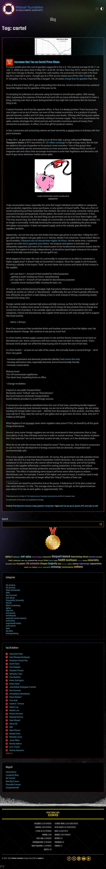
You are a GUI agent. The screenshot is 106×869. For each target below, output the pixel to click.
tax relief (95, 506)
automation (11, 626)
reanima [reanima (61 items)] (75, 564)
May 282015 (9, 62)
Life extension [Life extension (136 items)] (33, 563)
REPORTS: (58, 838)
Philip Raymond (18, 506)
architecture (11, 615)
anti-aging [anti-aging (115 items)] (26, 556)
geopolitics (40, 506)
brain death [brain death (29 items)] (99, 557)
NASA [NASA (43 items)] (59, 564)
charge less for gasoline (76, 78)
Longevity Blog (12, 775)
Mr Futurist (10, 778)
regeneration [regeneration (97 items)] (95, 563)
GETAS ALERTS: (59, 827)
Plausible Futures (13, 784)
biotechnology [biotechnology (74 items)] (76, 557)
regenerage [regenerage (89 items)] (84, 563)
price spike (88, 506)
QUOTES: (46, 849)
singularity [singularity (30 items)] (34, 567)
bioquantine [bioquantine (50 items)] (47, 557)
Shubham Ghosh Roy (18, 660)
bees (8, 628)
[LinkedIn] (79, 858)
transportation (49, 506)
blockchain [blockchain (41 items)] (92, 557)
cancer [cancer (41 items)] (10, 561)
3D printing (10, 585)
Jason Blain (14, 740)
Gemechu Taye (15, 674)
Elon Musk (10, 598)
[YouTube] (84, 858)
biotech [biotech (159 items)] (66, 556)
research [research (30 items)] (26, 567)
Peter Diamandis (13, 590)
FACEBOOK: (37, 823)
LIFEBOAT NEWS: (60, 823)
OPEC (82, 506)
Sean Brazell (14, 720)
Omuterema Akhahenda (19, 694)
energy (34, 506)
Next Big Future (12, 781)
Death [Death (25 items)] (26, 560)
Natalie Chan (14, 733)
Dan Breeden (14, 667)
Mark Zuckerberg (13, 605)
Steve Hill (13, 724)
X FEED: (38, 831)
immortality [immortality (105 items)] (93, 560)
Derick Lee (13, 707)
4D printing (10, 587)
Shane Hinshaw (16, 714)
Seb (11, 727)
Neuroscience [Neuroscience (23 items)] (64, 564)
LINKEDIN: (38, 827)
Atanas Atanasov (16, 750)
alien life (9, 610)
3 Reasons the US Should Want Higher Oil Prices (44, 240)
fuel (65, 506)
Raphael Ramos (16, 717)
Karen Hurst (14, 684)
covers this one (72, 359)
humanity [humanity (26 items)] (79, 560)
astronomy (10, 621)
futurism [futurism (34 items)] (51, 561)
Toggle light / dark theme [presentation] (102, 8)
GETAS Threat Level (53, 814)
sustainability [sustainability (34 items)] (46, 567)
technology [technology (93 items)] (56, 567)
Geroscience (11, 772)
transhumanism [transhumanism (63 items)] (67, 567)
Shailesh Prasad (16, 670)
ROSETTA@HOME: (37, 846)
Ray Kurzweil (11, 595)
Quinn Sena (14, 664)
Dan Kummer (15, 690)
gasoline (77, 506)
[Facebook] (69, 858)
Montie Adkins (15, 744)
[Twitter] (74, 858)
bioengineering (12, 633)
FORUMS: (57, 846)
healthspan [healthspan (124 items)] (71, 560)
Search (101, 524)
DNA (8, 593)
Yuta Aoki (13, 700)
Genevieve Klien (16, 654)
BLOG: (56, 831)
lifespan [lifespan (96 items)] (44, 563)
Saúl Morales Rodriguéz (19, 657)
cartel (61, 506)
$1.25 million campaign (54, 142)
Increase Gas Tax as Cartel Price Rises (37, 62)
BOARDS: (57, 834)
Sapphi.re (40, 858)
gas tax (72, 506)
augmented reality (13, 623)
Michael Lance (15, 737)
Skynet (9, 603)
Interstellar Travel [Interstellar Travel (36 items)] (10, 564)
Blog (53, 19)
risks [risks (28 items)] (30, 567)
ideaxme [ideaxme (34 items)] (85, 561)
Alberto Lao (14, 710)
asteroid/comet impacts (16, 618)
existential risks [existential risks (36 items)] (32, 561)
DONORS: (45, 834)
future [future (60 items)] (46, 560)
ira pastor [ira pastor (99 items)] (20, 563)
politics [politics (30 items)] (70, 564)
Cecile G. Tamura (16, 704)
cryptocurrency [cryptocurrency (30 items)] (17, 560)
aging (8, 608)
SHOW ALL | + (9, 753)
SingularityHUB (12, 787)
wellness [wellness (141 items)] (78, 567)
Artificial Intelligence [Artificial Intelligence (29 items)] (37, 557)
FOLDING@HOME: (38, 842)
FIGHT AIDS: (40, 838)
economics (28, 506)
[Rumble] (89, 858)
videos (27, 151)
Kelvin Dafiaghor (16, 680)
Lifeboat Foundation (17, 858)
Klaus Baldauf (15, 697)
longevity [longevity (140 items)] (52, 563)
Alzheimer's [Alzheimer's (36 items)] (16, 557)
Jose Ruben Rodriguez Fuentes (22, 687)
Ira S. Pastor (14, 747)
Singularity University (15, 600)
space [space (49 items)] (40, 567)
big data (9, 631)
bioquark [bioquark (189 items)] (57, 556)
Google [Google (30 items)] (56, 560)
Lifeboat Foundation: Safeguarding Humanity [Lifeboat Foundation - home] (47, 8)
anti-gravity (10, 613)
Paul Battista (14, 677)
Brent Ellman (14, 730)
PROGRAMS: (58, 842)
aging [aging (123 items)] (8, 556)
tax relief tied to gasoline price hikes (31, 243)
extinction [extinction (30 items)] (40, 560)
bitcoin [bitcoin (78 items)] (85, 557)
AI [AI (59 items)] (12, 557)
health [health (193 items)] (61, 560)
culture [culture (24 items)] (22, 560)
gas (68, 506)
